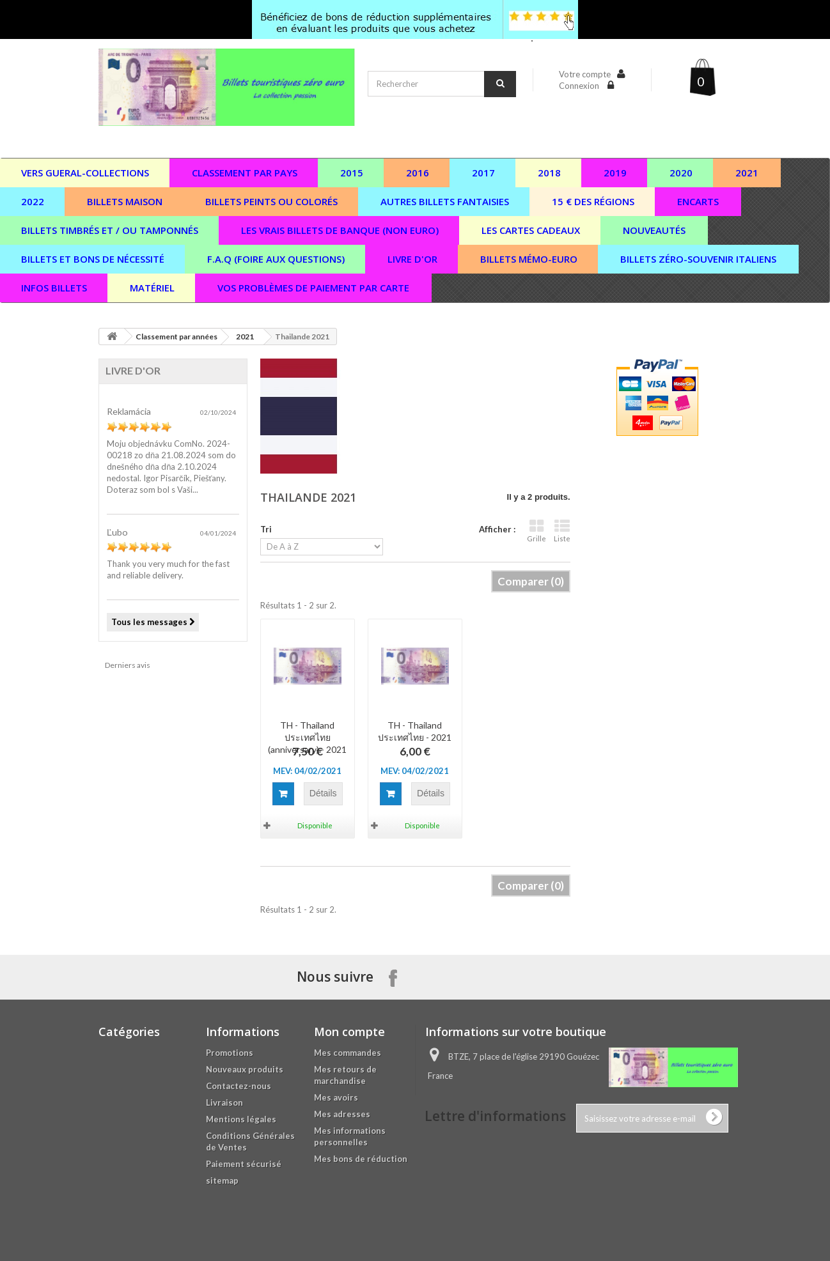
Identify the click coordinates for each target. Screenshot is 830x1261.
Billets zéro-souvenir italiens (698, 258)
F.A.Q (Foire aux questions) (276, 258)
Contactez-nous (238, 1086)
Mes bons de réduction (360, 1159)
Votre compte (585, 74)
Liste (562, 531)
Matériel (152, 287)
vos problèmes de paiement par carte (313, 287)
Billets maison (124, 201)
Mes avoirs (336, 1097)
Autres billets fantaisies (444, 201)
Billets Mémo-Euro (528, 258)
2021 (746, 172)
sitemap (222, 1180)
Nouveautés (654, 230)
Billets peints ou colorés (271, 201)
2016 (417, 172)
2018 (549, 172)
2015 (351, 172)
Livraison (224, 1102)
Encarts (698, 201)
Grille (536, 531)
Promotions (229, 1053)
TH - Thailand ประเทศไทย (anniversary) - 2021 (307, 737)
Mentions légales (241, 1119)
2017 (483, 172)
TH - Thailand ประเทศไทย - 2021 (414, 731)
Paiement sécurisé (243, 1164)
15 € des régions (593, 201)
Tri (266, 529)
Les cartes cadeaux (531, 230)
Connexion (580, 86)
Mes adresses (342, 1114)
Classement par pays (244, 172)
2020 (681, 172)
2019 (615, 172)
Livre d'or (412, 258)
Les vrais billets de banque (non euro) (340, 230)
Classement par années (176, 336)
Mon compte (349, 1031)
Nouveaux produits (244, 1069)
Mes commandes (347, 1053)
